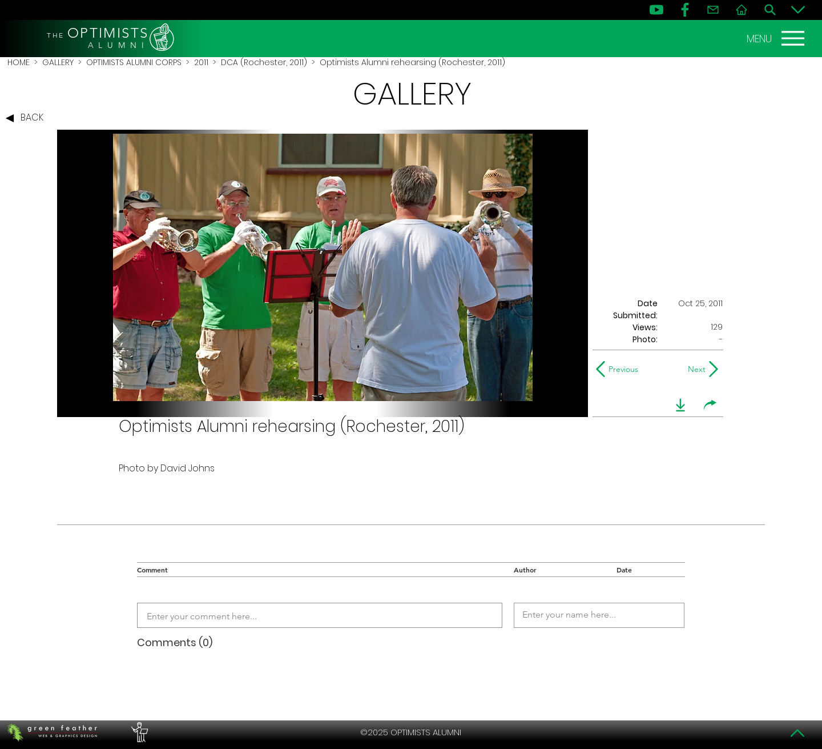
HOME (18, 62)
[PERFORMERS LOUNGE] (138, 732)
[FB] (685, 10)
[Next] (694, 369)
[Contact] (713, 10)
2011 (201, 62)
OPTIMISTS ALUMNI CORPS (134, 62)
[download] (680, 405)
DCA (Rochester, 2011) (264, 62)
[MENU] (777, 38)
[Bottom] (798, 10)
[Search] (770, 10)
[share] (710, 405)
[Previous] (620, 369)
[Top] (798, 733)
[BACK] (27, 118)
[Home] (741, 10)
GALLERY (58, 62)
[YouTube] (656, 10)
